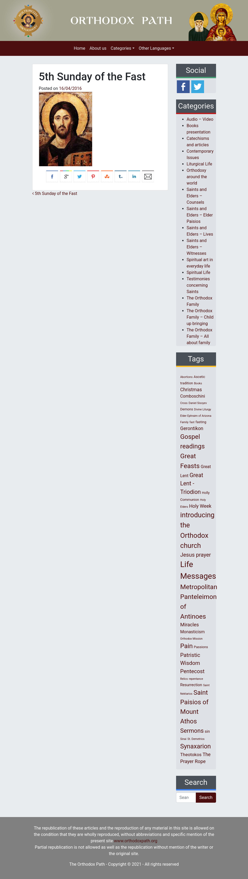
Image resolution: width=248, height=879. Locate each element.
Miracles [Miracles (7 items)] (189, 625)
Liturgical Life (199, 163)
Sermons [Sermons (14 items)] (192, 730)
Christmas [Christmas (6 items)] (191, 389)
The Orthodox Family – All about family (200, 336)
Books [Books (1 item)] (198, 383)
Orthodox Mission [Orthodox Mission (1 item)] (191, 638)
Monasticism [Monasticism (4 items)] (192, 631)
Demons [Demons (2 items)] (186, 409)
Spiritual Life (198, 272)
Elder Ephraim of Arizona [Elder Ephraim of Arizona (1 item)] (196, 416)
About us (98, 48)
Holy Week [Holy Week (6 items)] (200, 506)
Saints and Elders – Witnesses (197, 247)
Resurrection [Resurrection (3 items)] (191, 684)
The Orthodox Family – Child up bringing (200, 317)
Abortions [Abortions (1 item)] (186, 377)
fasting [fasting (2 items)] (201, 422)
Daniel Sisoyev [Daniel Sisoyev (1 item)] (198, 403)
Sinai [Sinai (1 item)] (183, 739)
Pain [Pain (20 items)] (186, 646)
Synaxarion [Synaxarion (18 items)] (195, 746)
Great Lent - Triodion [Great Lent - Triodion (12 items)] (191, 483)
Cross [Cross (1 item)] (184, 403)
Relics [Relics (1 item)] (184, 679)
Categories (121, 48)
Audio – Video (200, 119)
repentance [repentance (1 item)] (196, 679)
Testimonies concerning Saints (198, 285)
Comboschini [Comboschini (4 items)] (192, 396)
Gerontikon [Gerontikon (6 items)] (192, 428)
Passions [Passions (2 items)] (201, 647)
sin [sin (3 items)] (207, 731)
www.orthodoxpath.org (135, 840)
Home (79, 48)
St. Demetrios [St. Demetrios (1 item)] (196, 739)
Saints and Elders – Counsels (197, 196)
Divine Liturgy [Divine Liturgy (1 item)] (202, 409)
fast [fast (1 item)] (192, 422)
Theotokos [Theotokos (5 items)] (191, 754)
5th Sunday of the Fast (54, 193)
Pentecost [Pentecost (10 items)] (192, 671)
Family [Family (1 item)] (184, 422)
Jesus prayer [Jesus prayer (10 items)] (195, 555)
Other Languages (155, 48)
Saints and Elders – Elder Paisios (200, 215)
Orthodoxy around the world (197, 177)
